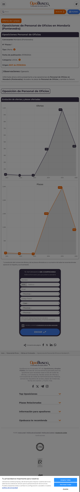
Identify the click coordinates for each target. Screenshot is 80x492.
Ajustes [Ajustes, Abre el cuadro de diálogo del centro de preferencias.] (65, 489)
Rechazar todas (65, 484)
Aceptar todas (66, 480)
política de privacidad (10, 488)
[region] (39, 484)
